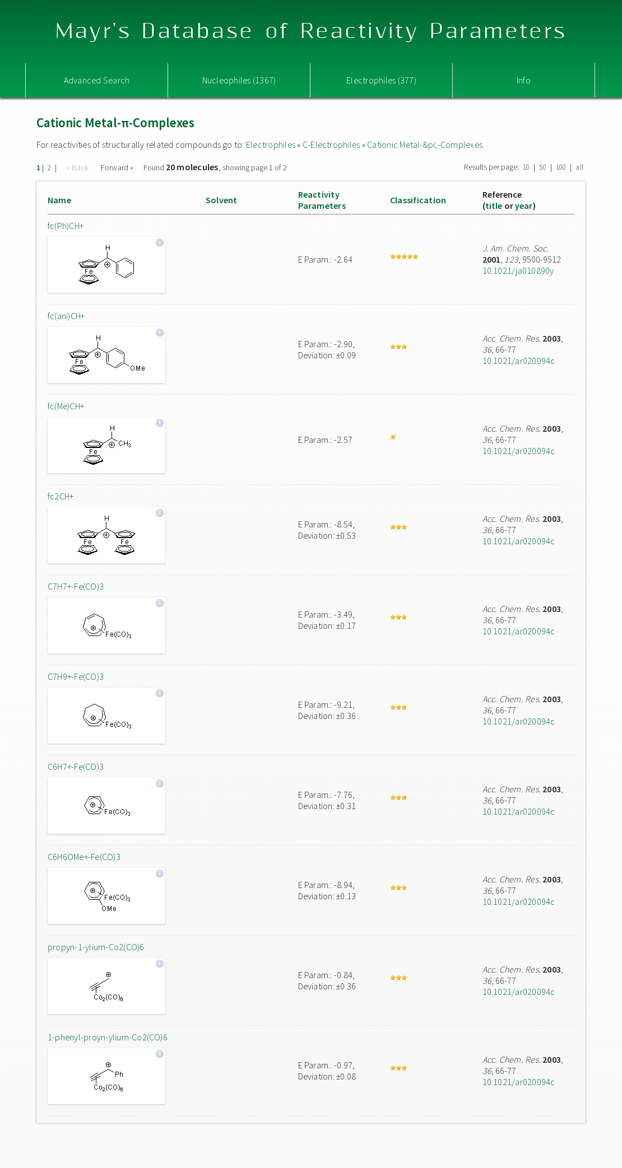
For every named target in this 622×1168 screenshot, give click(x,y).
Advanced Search (97, 80)
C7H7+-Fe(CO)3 (76, 586)
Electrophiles (270, 144)
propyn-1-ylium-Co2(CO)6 (96, 946)
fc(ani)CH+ (66, 315)
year (524, 205)
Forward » (117, 167)
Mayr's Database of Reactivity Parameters (311, 31)
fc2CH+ (60, 496)
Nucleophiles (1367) (239, 80)
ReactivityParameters (322, 200)
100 (561, 167)
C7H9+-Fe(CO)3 (76, 676)
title (494, 205)
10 (526, 167)
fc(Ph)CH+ (65, 225)
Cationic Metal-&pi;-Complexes (424, 144)
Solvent (222, 199)
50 (542, 167)
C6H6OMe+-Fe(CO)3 (84, 856)
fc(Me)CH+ (66, 406)
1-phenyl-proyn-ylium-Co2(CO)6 (108, 1037)
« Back (78, 167)
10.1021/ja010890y (518, 270)
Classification (418, 199)
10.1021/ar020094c (518, 360)
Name (59, 199)
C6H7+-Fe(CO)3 (76, 766)
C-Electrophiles (331, 144)
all (579, 167)
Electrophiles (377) (381, 80)
